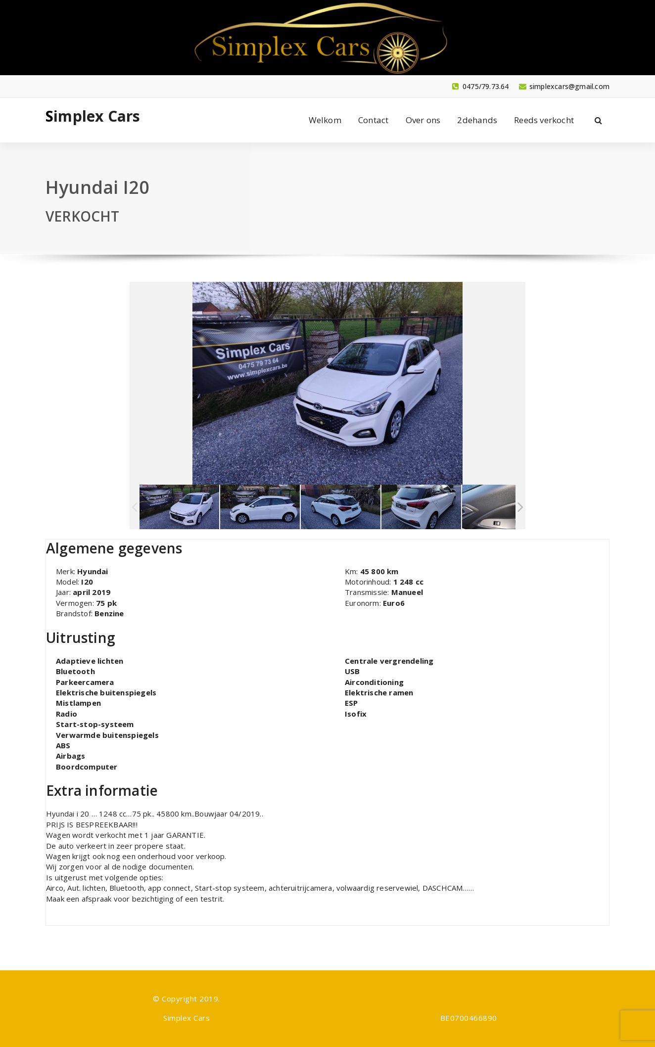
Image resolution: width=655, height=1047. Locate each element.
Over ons (423, 120)
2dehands (477, 120)
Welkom (325, 120)
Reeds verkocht (544, 120)
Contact (373, 120)
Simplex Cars (93, 116)
